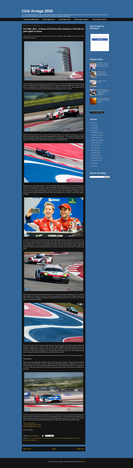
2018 (93, 128)
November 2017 (96, 135)
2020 (93, 123)
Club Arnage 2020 (37, 11)
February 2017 (95, 158)
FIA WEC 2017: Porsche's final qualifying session (102, 73)
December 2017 (96, 132)
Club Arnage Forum (49, 19)
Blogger (83, 461)
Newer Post (27, 449)
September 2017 (96, 140)
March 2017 (95, 155)
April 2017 (94, 152)
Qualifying (69, 438)
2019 (93, 125)
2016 (93, 163)
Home (54, 449)
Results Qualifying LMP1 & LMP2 (32, 425)
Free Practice (62, 438)
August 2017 (95, 142)
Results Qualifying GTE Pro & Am (32, 426)
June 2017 (94, 147)
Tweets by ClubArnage (96, 111)
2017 (29, 438)
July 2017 (94, 145)
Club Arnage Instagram (81, 19)
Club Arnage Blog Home (31, 19)
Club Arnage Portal (64, 19)
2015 (93, 166)
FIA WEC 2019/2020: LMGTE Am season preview (103, 100)
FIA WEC (55, 438)
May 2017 (94, 150)
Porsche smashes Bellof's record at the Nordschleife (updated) (103, 92)
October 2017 (95, 137)
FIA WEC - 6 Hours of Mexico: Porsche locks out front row (102, 64)
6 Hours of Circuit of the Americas (40, 438)
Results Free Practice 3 (29, 423)
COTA (51, 438)
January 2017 (95, 160)
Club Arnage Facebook (99, 19)
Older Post (80, 449)
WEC (74, 438)
